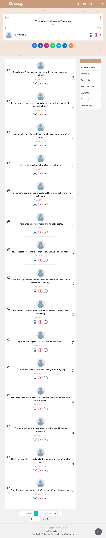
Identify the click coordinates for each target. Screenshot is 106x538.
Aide (44, 534)
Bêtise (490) (86, 105)
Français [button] (51, 531)
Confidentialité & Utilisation (60, 534)
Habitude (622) (88, 67)
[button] (78, 4)
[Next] (59, 513)
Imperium (53, 528)
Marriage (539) (87, 86)
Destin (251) (86, 99)
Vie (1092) (85, 93)
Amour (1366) (87, 74)
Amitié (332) (86, 80)
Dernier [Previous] (52, 513)
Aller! (45, 519)
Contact (36, 534)
